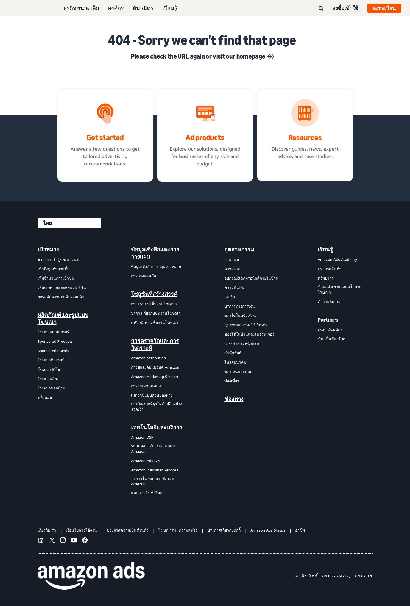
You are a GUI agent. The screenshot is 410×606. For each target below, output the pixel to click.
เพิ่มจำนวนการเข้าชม (56, 278)
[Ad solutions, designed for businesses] (205, 135)
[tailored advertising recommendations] (105, 135)
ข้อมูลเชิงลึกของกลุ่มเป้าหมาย (156, 266)
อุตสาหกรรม (239, 249)
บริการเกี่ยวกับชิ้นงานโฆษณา (155, 313)
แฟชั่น (229, 296)
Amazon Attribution (148, 357)
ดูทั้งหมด (45, 397)
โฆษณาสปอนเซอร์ (53, 332)
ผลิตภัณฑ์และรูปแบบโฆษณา (63, 318)
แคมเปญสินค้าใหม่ (146, 493)
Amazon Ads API (145, 460)
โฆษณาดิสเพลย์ (51, 360)
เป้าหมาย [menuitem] (49, 249)
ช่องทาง (234, 399)
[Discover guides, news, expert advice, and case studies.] (305, 135)
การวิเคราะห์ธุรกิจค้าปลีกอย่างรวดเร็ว (156, 406)
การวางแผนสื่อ (143, 275)
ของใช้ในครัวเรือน (240, 315)
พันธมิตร (143, 8)
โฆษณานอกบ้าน (51, 388)
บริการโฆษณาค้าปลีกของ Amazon (152, 481)
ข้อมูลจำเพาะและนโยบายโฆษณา (339, 289)
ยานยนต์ (231, 259)
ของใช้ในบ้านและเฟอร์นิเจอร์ (249, 334)
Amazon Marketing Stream (154, 376)
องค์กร (116, 8)
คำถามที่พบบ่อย (331, 301)
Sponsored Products (55, 341)
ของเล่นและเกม (237, 371)
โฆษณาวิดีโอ (49, 369)
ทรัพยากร (326, 278)
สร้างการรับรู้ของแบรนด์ (58, 259)
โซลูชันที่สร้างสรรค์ (154, 294)
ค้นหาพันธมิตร (330, 329)
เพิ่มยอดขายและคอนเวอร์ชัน (62, 287)
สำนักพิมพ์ (232, 352)
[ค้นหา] (321, 9)
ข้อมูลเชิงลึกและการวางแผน (155, 253)
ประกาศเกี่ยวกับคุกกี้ (224, 530)
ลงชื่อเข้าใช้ (345, 8)
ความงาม (232, 268)
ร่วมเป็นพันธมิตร (332, 338)
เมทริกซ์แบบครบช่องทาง (151, 395)
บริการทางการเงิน (239, 306)
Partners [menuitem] (328, 319)
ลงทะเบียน (384, 8)
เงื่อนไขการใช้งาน (81, 530)
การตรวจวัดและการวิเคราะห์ (155, 344)
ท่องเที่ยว (231, 380)
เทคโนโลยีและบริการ (156, 427)
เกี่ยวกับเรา (47, 530)
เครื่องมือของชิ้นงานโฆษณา (154, 322)
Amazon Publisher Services (154, 469)
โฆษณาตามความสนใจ (177, 530)
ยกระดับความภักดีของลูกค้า (61, 296)
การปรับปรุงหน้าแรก (241, 343)
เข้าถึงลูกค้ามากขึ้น (54, 268)
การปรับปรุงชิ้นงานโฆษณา (154, 303)
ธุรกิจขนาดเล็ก (81, 8)
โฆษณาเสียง (48, 378)
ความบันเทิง (234, 287)
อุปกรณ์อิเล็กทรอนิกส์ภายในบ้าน (251, 278)
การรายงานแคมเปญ (148, 385)
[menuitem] (65, 371)
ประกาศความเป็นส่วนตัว (128, 530)
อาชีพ (300, 530)
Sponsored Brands (53, 350)
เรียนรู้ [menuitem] (325, 249)
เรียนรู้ (169, 8)
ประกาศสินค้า (329, 268)
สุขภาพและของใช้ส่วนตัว (245, 324)
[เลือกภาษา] (69, 223)
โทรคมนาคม (235, 362)
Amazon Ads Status (267, 530)
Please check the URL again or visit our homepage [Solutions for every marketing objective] (202, 56)
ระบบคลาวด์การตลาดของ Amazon (153, 448)
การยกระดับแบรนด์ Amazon (155, 367)
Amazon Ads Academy (337, 259)
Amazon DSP (142, 437)
